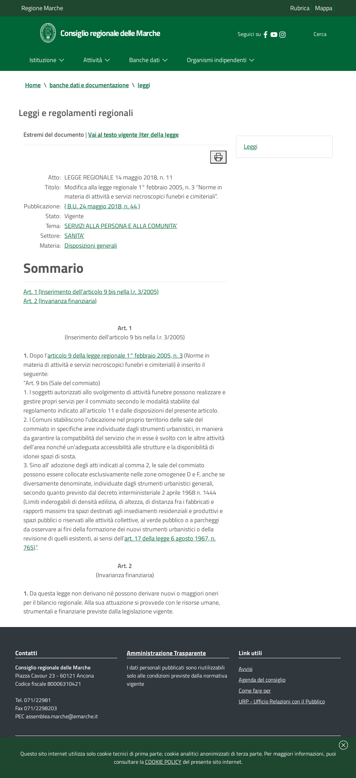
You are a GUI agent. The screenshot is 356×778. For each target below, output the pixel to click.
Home (33, 85)
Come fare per (255, 709)
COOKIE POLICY (163, 762)
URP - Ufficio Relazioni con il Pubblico (282, 721)
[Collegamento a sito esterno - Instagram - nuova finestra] (268, 34)
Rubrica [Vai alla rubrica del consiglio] (300, 8)
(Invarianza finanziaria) (125, 586)
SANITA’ (74, 239)
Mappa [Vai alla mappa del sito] (323, 8)
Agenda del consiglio (262, 698)
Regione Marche (42, 8)
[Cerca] (326, 34)
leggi (144, 85)
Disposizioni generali (90, 249)
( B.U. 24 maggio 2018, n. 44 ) (102, 209)
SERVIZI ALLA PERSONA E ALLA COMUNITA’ (120, 229)
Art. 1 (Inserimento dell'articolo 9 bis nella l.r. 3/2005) (91, 296)
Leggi (250, 147)
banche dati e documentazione (89, 85)
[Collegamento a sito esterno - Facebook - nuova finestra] (252, 34)
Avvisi (246, 687)
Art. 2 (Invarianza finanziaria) (60, 306)
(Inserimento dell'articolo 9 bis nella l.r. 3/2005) (125, 339)
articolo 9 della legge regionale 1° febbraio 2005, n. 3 (115, 363)
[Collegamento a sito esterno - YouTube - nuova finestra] (260, 34)
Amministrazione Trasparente (166, 671)
